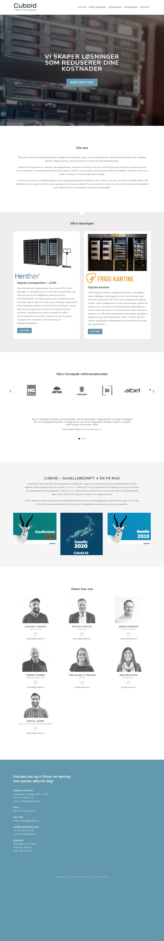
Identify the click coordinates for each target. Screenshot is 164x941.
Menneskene (131, 7)
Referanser (115, 7)
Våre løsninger (97, 7)
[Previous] (11, 391)
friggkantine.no (67, 490)
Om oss (82, 7)
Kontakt (145, 7)
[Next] (153, 391)
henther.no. (71, 487)
